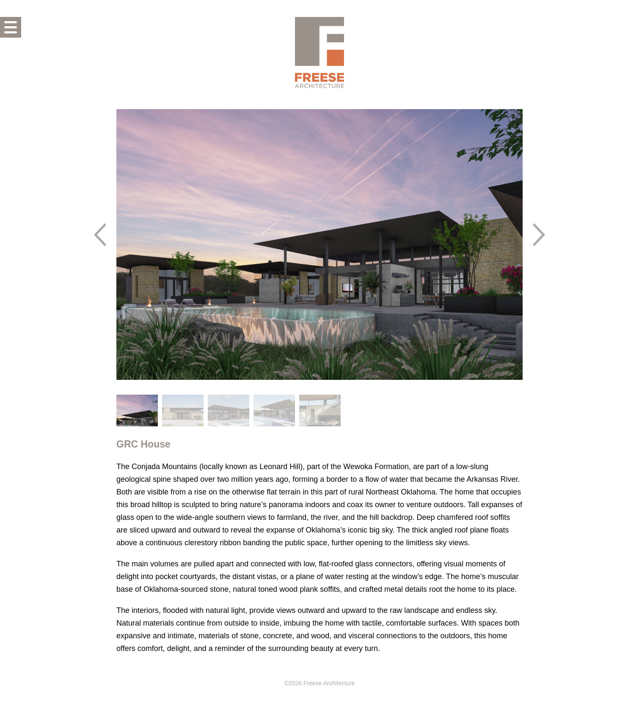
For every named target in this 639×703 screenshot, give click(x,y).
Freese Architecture (319, 52)
